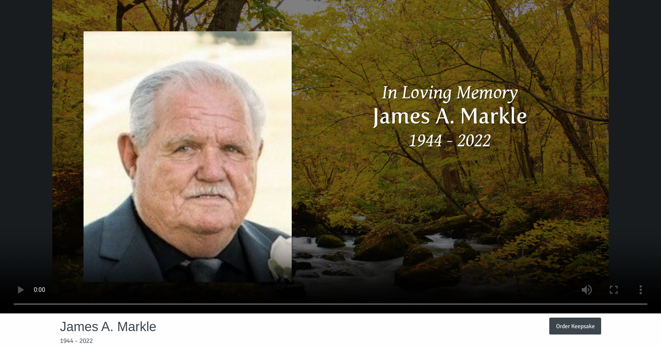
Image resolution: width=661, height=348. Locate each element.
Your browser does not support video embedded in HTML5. (330, 156)
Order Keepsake (575, 326)
